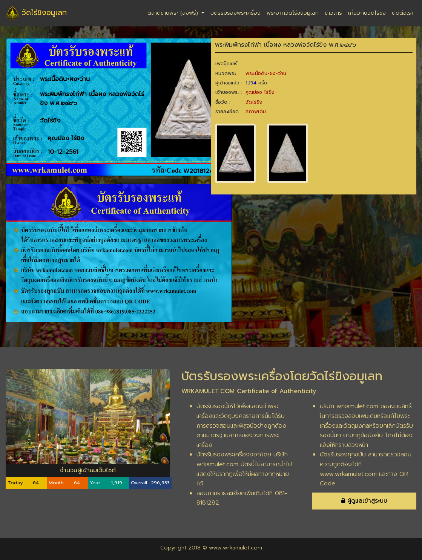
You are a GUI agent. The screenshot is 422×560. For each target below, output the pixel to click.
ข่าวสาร (333, 13)
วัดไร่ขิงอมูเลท (36, 13)
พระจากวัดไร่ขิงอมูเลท (293, 13)
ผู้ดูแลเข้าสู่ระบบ (364, 500)
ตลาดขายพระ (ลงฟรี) (173, 13)
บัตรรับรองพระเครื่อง (235, 13)
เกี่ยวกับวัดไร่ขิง (367, 13)
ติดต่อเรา (402, 13)
